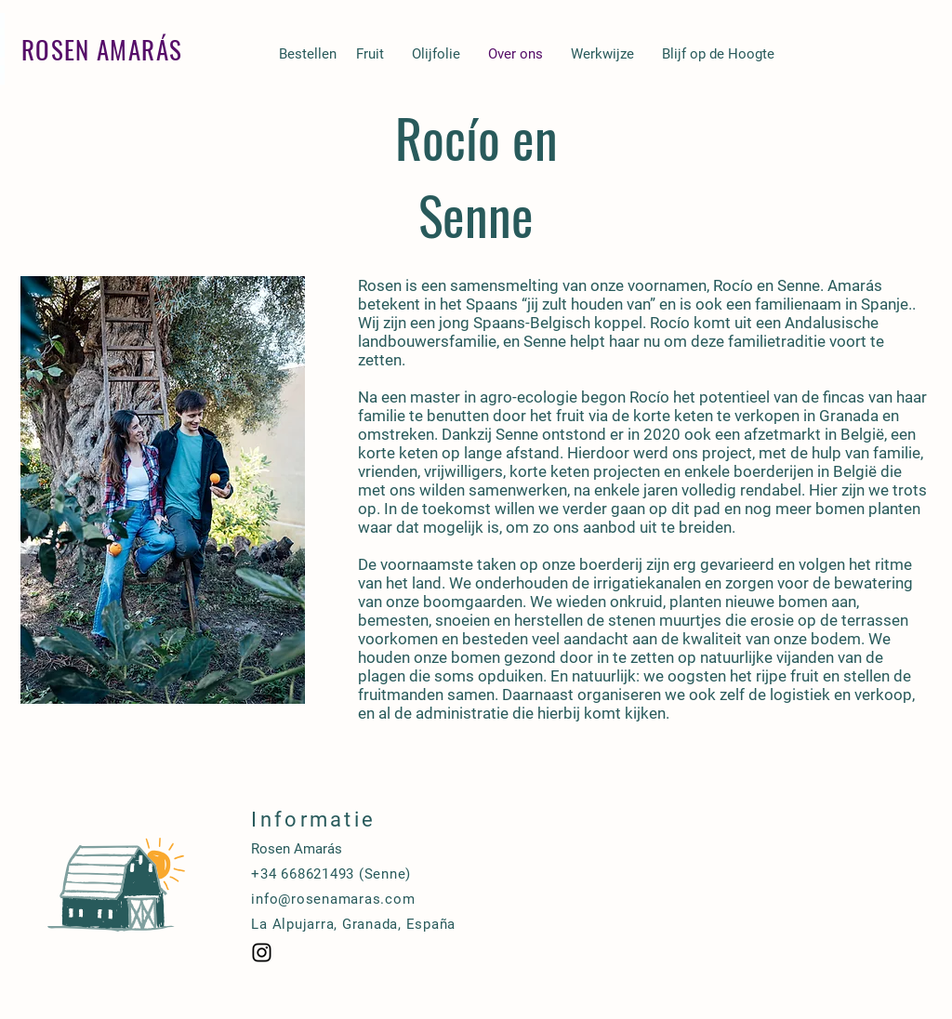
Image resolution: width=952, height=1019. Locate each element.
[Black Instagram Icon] (261, 952)
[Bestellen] (307, 54)
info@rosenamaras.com (333, 899)
